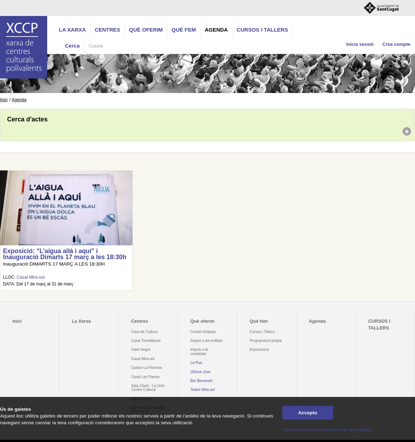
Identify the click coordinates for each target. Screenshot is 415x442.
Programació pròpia (266, 341)
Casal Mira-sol (30, 277)
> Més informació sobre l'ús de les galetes (327, 429)
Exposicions (259, 349)
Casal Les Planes (145, 377)
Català (96, 46)
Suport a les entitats (206, 341)
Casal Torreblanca (145, 341)
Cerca (72, 46)
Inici (3, 99)
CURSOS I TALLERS (262, 30)
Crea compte (396, 44)
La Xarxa (72, 30)
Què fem (184, 30)
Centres (107, 30)
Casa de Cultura (144, 332)
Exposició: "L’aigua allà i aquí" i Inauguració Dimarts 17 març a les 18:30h (64, 254)
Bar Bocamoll (201, 381)
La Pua (196, 363)
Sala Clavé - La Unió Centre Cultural (148, 388)
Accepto (307, 412)
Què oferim (146, 30)
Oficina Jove (200, 372)
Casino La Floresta (146, 368)
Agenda (216, 30)
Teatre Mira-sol (202, 390)
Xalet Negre (140, 349)
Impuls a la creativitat (199, 351)
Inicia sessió (360, 44)
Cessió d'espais (203, 332)
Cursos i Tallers (262, 332)
